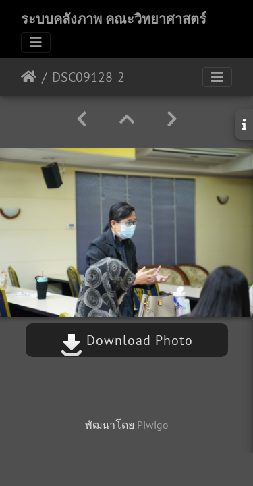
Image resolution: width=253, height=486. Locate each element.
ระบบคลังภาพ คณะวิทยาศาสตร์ (113, 19)
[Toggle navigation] (36, 42)
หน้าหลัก (28, 77)
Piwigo (153, 424)
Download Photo (127, 340)
